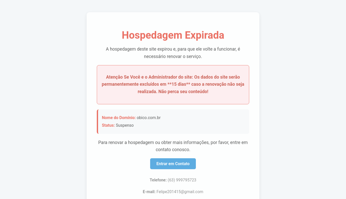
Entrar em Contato (173, 163)
